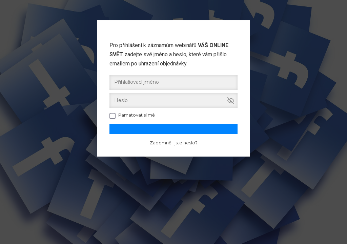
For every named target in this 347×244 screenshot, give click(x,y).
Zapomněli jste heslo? (174, 142)
